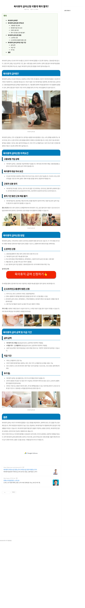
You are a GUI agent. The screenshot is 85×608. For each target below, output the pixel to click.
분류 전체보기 (67, 55)
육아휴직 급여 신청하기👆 (31, 337)
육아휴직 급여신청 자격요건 (16, 45)
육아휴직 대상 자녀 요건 (16, 49)
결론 (9, 74)
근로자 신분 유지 (15, 52)
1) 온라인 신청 (14, 59)
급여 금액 (13, 67)
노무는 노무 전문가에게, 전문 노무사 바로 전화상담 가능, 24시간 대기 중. (22, 546)
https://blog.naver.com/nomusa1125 (13, 531)
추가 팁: (13, 71)
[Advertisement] (17, 13)
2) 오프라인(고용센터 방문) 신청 (18, 61)
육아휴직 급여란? (13, 42)
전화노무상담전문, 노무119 (11, 544)
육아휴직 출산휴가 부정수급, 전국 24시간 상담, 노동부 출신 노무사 (20, 535)
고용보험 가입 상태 (15, 47)
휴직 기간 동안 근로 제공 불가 (18, 54)
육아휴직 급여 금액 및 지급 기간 (17, 64)
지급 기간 (13, 69)
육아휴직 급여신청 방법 (14, 57)
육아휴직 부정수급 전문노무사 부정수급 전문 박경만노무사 (20, 533)
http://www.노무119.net (9, 541)
